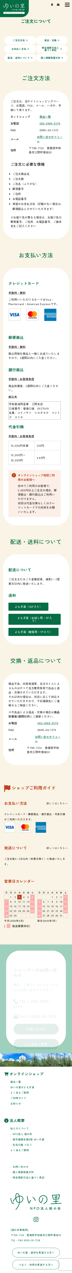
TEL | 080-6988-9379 (32, 1004)
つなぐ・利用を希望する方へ (36, 1264)
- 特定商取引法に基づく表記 (27, 1177)
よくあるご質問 (36, 1044)
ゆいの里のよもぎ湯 (22, 1087)
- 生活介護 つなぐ (21, 1145)
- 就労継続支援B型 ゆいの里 (27, 1139)
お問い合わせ (36, 1029)
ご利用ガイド (18, 1098)
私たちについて (19, 1128)
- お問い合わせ (19, 1166)
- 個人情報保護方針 (22, 1172)
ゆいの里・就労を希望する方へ (36, 1252)
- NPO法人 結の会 (21, 1134)
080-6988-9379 (50, 123)
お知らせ (15, 1103)
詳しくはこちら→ (57, 803)
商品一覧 (45, 117)
